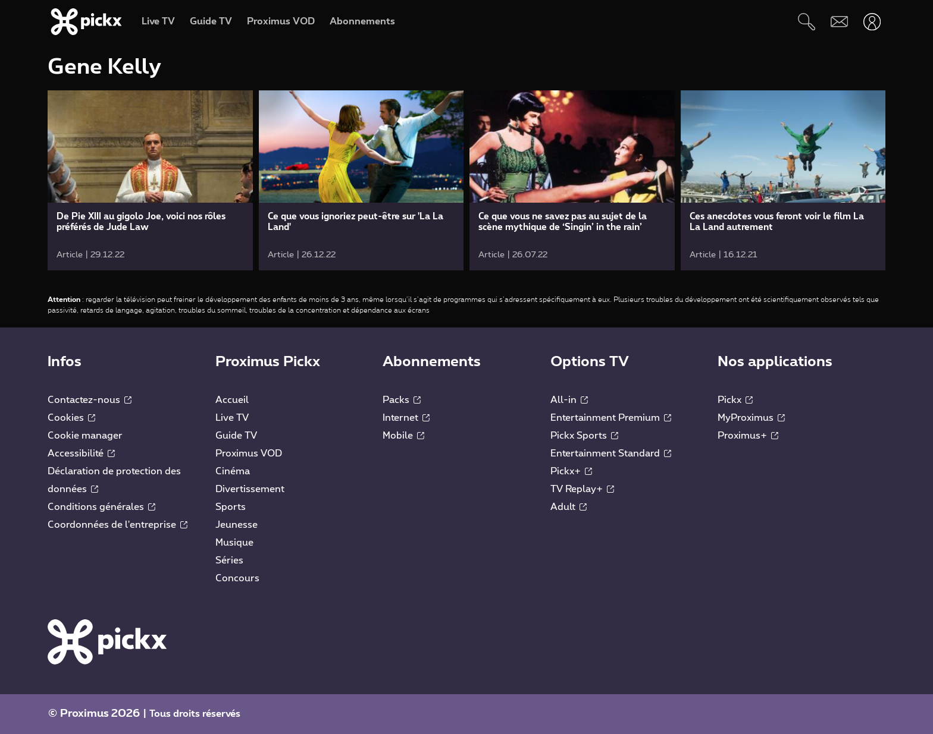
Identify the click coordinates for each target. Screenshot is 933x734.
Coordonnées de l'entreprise (117, 525)
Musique (234, 542)
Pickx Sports (584, 435)
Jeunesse (236, 525)
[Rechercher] (806, 21)
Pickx (735, 400)
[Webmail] (839, 21)
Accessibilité (81, 453)
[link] (150, 180)
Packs (402, 400)
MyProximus (751, 418)
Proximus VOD (248, 453)
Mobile (403, 435)
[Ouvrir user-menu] (872, 21)
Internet (406, 418)
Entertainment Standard (610, 453)
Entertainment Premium (610, 418)
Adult (568, 507)
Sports (230, 507)
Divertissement (249, 489)
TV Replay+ (582, 489)
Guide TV (236, 435)
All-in (569, 400)
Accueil (232, 400)
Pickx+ (571, 471)
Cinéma (232, 471)
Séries (229, 560)
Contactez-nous (90, 400)
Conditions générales (101, 507)
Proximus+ (748, 435)
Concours (237, 578)
